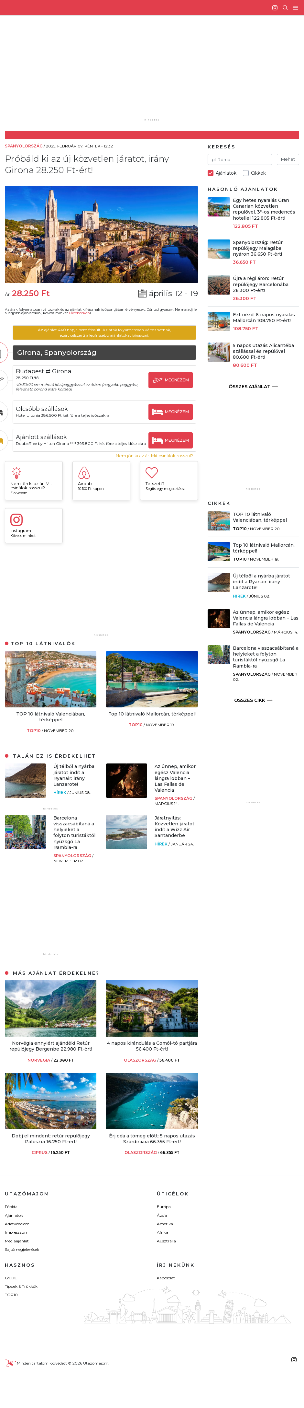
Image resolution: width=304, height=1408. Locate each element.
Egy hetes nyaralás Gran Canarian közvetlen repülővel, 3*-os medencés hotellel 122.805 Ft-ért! (264, 209)
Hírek (60, 793)
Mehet (288, 159)
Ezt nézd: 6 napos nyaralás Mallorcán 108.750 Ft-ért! (264, 317)
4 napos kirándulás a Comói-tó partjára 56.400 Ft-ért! (152, 1047)
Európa (164, 1207)
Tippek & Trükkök (21, 1287)
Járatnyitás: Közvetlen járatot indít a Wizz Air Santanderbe (174, 828)
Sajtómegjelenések (22, 1250)
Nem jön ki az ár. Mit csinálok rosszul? (154, 457)
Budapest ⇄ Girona (64, 371)
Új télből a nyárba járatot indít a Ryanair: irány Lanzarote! (73, 776)
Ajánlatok (14, 1216)
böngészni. (150, 335)
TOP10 (34, 731)
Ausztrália (166, 1241)
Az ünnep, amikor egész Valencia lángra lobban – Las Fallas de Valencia (175, 779)
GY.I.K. (11, 1278)
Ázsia (162, 1216)
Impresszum (16, 1233)
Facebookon (79, 313)
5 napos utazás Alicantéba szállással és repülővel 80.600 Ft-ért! (263, 351)
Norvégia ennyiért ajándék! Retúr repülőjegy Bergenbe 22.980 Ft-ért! (50, 1047)
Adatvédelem (17, 1224)
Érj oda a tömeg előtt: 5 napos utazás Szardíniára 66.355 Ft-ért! (152, 1140)
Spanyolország (174, 799)
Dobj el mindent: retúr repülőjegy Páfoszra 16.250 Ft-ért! (51, 1140)
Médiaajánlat (17, 1241)
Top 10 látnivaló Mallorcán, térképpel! (152, 715)
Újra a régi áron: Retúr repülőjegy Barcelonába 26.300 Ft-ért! (260, 284)
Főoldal (11, 1207)
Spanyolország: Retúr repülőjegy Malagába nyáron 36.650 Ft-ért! (258, 248)
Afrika (162, 1233)
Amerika (165, 1224)
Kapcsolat (166, 1278)
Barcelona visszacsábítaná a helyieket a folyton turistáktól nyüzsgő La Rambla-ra (74, 833)
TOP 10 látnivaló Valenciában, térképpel (50, 718)
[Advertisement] (157, 71)
